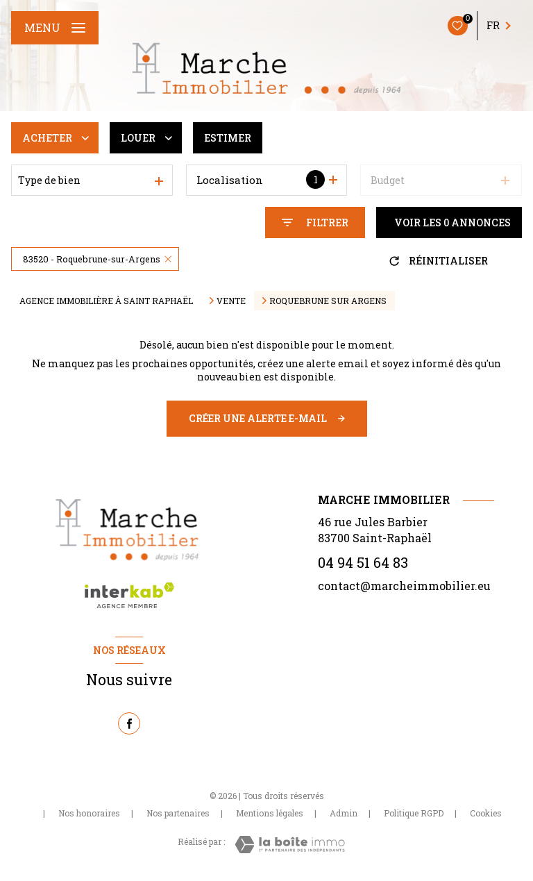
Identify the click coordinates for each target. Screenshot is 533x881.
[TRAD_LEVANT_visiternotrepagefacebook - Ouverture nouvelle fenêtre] (129, 723)
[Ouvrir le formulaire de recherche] (315, 222)
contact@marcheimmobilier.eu (404, 585)
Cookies (486, 814)
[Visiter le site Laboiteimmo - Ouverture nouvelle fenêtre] (290, 844)
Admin (343, 813)
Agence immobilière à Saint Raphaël (106, 300)
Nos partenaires (178, 813)
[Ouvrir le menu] (55, 27)
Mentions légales (269, 813)
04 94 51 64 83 (363, 562)
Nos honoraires (89, 813)
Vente (231, 300)
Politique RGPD (413, 813)
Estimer (227, 137)
